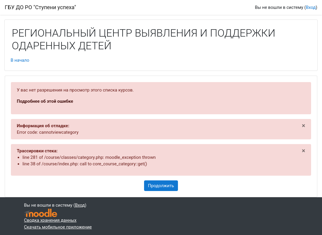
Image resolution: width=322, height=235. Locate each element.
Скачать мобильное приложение (58, 227)
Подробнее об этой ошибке (45, 101)
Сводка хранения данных (50, 220)
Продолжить (161, 185)
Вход (311, 7)
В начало (20, 60)
